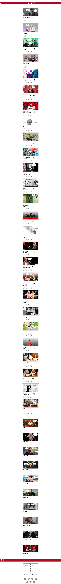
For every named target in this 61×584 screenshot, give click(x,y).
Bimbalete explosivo (25, 348)
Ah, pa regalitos (26, 378)
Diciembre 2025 (26, 525)
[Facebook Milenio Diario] (25, 579)
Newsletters (25, 565)
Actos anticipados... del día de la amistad (27, 96)
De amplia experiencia (25, 189)
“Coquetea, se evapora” (26, 127)
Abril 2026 (25, 469)
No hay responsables (26, 394)
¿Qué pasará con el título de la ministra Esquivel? (26, 283)
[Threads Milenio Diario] (36, 579)
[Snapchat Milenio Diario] (34, 582)
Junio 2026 (25, 441)
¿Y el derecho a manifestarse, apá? (26, 410)
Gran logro (25, 317)
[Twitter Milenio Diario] (29, 579)
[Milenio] (30, 3)
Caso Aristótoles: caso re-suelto (27, 18)
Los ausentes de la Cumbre (26, 363)
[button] (0, 3)
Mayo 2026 (25, 455)
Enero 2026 (25, 511)
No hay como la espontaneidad (26, 173)
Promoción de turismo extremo (27, 64)
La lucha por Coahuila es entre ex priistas (27, 301)
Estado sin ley (26, 221)
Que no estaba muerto (26, 332)
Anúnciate (25, 570)
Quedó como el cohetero (26, 158)
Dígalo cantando (26, 267)
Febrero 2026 (26, 497)
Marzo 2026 (25, 483)
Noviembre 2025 (27, 539)
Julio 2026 (25, 427)
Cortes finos (25, 33)
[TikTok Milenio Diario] (30, 582)
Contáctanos (25, 567)
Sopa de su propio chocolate (27, 112)
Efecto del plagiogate (25, 236)
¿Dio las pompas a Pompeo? (27, 48)
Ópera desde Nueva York (26, 252)
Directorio (33, 565)
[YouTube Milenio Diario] (27, 582)
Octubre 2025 (26, 553)
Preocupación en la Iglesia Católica (27, 79)
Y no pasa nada (26, 142)
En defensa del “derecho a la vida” (26, 205)
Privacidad (33, 567)
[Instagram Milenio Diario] (32, 579)
